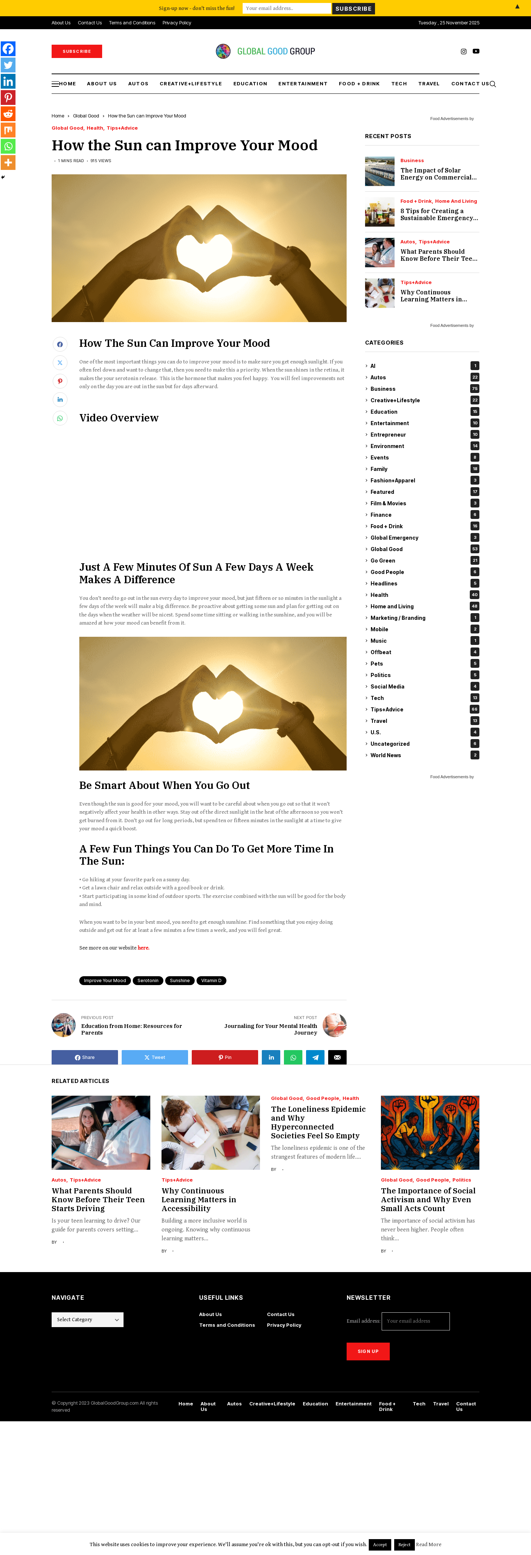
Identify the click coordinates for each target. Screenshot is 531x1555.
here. (143, 948)
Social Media (425, 686)
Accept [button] (380, 1545)
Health (95, 128)
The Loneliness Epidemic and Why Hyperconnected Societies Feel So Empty (318, 1122)
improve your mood (105, 980)
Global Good (86, 116)
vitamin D (211, 980)
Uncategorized (425, 743)
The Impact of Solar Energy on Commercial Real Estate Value (436, 177)
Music (425, 640)
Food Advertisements (449, 118)
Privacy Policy (284, 1325)
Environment (425, 445)
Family (425, 468)
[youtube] (476, 51)
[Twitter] (8, 65)
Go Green (425, 560)
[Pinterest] (8, 97)
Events (425, 457)
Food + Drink (416, 201)
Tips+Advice (122, 128)
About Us (210, 1314)
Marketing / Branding (425, 617)
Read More (428, 1544)
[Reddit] (8, 113)
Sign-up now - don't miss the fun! (197, 8)
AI (425, 365)
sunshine (180, 980)
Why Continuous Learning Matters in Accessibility (431, 299)
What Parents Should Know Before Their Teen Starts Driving (438, 258)
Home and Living (456, 201)
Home (58, 116)
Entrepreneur (425, 434)
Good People (425, 571)
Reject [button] (404, 1545)
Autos (407, 242)
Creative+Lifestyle (425, 400)
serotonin (148, 980)
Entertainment (425, 422)
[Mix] (8, 130)
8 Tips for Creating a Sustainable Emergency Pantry (436, 218)
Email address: (398, 1321)
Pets (425, 663)
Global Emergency (425, 537)
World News (425, 755)
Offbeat (425, 651)
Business (412, 160)
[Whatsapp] (8, 146)
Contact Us (281, 1314)
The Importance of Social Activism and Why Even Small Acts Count (428, 1199)
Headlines (425, 583)
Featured (425, 491)
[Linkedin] (8, 81)
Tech (425, 697)
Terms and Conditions (227, 1325)
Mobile (425, 629)
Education (425, 411)
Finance (425, 514)
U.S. (425, 732)
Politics (425, 674)
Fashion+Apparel (425, 480)
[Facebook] (8, 48)
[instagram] (463, 51)
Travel (425, 720)
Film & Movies (425, 503)
